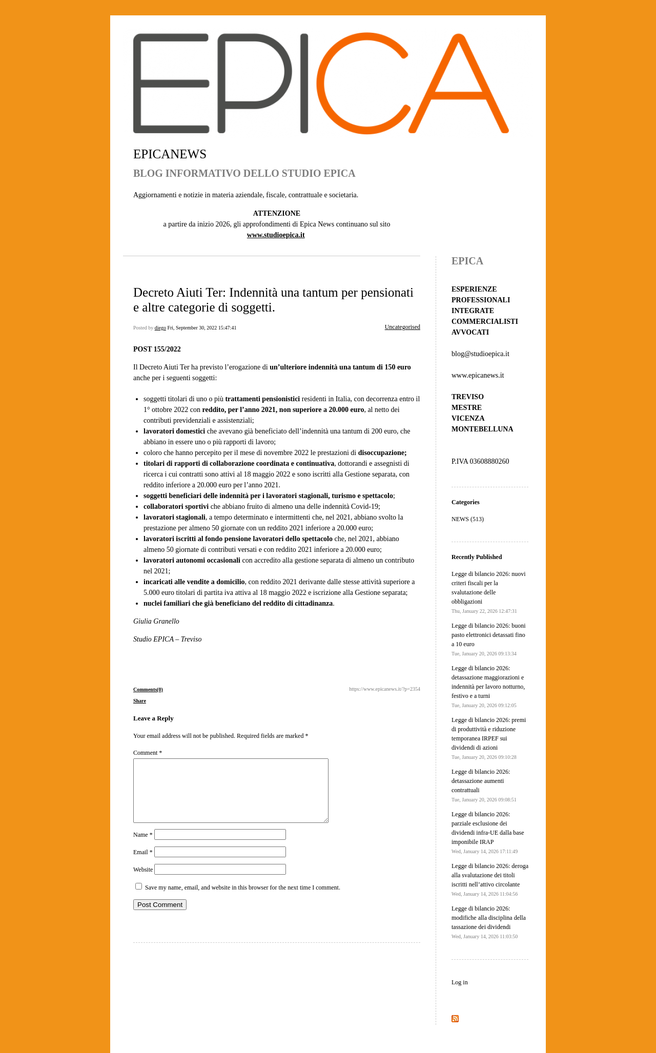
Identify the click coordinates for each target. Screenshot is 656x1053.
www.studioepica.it (276, 235)
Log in (460, 982)
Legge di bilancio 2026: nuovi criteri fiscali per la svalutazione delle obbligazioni (489, 592)
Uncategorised (402, 327)
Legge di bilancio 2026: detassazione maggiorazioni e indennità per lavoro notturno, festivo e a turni (488, 686)
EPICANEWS (170, 154)
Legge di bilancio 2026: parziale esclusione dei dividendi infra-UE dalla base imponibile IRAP (488, 832)
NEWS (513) (468, 519)
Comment (147, 752)
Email (143, 864)
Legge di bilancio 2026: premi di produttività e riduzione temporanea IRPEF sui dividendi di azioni (489, 738)
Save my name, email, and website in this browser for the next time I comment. (242, 899)
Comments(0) (148, 689)
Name (143, 847)
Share (139, 701)
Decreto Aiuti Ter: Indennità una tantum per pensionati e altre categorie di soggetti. (273, 299)
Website (143, 881)
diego (160, 328)
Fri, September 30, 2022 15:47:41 (201, 328)
